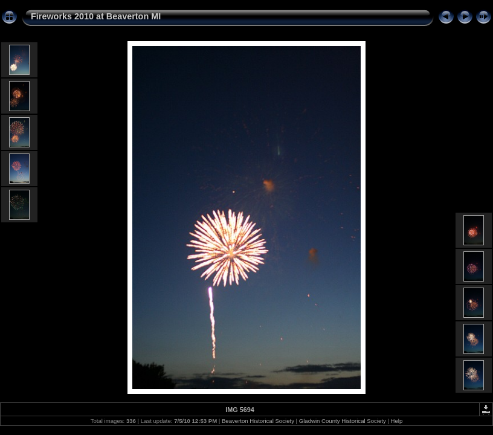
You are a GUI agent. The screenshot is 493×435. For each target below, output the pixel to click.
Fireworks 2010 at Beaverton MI (96, 16)
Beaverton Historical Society (258, 420)
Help (397, 420)
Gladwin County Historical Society (342, 420)
